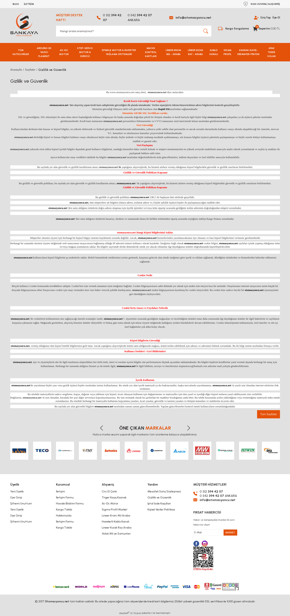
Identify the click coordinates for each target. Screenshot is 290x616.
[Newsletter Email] (215, 532)
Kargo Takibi (64, 509)
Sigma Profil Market (114, 509)
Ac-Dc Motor (110, 503)
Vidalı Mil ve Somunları (116, 533)
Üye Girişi (16, 497)
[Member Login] (253, 17)
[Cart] (266, 28)
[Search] (133, 31)
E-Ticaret (136, 613)
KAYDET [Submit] (230, 532)
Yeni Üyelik (17, 491)
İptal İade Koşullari (159, 503)
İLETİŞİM (29, 4)
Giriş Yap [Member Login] (263, 17)
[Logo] (24, 24)
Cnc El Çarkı (109, 491)
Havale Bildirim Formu (70, 503)
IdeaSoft (124, 613)
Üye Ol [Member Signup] (275, 17)
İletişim (60, 491)
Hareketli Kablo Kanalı (115, 521)
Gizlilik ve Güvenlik (159, 497)
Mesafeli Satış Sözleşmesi (164, 491)
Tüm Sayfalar (268, 414)
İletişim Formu (65, 497)
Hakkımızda (63, 515)
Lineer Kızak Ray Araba (116, 527)
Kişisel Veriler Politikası (161, 509)
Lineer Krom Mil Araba (116, 515)
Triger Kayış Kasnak (114, 497)
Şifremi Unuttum (21, 503)
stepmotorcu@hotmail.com (193, 366)
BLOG (16, 4)
